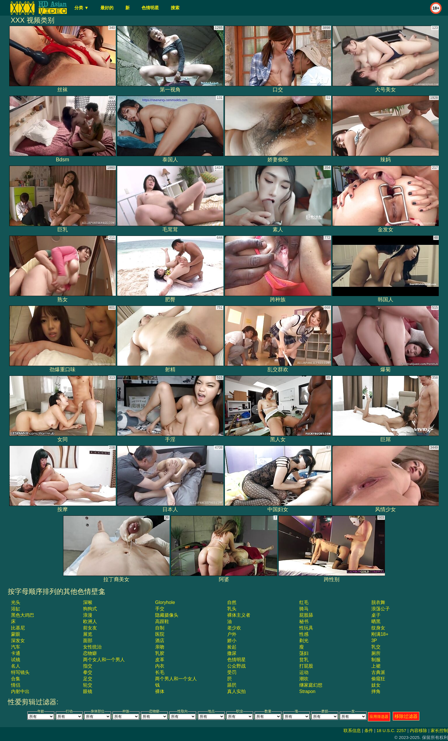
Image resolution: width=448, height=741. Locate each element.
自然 (231, 602)
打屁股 (306, 666)
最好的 (106, 7)
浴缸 (15, 608)
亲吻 (159, 646)
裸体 (159, 691)
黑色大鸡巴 (22, 615)
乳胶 (159, 653)
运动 (304, 672)
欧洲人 (90, 621)
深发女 (18, 640)
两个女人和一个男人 (104, 659)
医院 (159, 634)
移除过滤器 (406, 716)
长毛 (159, 672)
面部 (87, 640)
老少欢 (234, 627)
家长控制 (439, 730)
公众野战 (236, 666)
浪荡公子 (380, 608)
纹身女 (378, 627)
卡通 (15, 653)
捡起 (231, 646)
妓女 (376, 685)
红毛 (304, 602)
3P (374, 640)
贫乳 (304, 659)
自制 (159, 627)
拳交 (87, 672)
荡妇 (304, 653)
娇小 (231, 640)
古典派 (378, 672)
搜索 (175, 7)
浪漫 (87, 615)
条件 (368, 730)
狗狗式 (90, 608)
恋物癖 (90, 653)
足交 (87, 678)
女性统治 (92, 646)
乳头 (231, 608)
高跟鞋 (162, 621)
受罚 (231, 672)
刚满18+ (379, 634)
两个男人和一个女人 (176, 678)
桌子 (376, 615)
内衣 (159, 666)
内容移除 (418, 730)
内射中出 (20, 691)
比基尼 (18, 627)
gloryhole (165, 602)
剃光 (304, 640)
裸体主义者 (238, 615)
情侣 (15, 685)
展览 (87, 634)
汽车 (15, 646)
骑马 (304, 608)
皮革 (159, 659)
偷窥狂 (378, 678)
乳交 (376, 646)
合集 (15, 678)
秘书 (304, 621)
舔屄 (231, 685)
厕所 (376, 653)
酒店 (159, 640)
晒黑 (376, 621)
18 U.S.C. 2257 (391, 730)
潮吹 (304, 678)
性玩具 (306, 627)
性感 (304, 634)
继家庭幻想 (310, 685)
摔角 (376, 691)
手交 (159, 608)
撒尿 (231, 653)
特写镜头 (20, 672)
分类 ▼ (81, 7)
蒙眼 (15, 634)
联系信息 (352, 730)
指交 (87, 666)
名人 (15, 666)
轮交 (87, 685)
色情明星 (150, 7)
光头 (15, 602)
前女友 (90, 627)
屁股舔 (306, 615)
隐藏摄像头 (166, 615)
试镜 (15, 659)
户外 (231, 634)
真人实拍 (236, 691)
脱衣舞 (378, 602)
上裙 (376, 666)
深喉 (87, 602)
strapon (307, 691)
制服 (376, 659)
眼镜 (87, 691)
